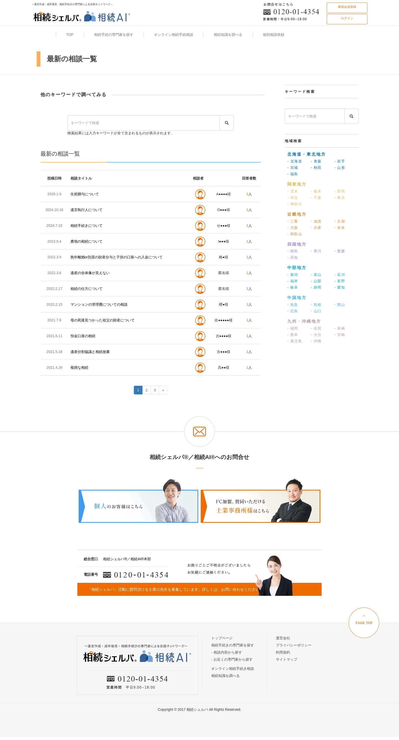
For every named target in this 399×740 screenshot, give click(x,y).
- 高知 (292, 257)
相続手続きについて (86, 226)
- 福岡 (292, 328)
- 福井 (292, 281)
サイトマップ (286, 659)
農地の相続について (86, 241)
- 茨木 (292, 191)
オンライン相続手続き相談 (232, 669)
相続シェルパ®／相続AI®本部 (127, 559)
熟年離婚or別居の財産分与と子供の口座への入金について (116, 257)
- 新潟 (292, 275)
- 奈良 (339, 228)
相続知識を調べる (225, 676)
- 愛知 (339, 287)
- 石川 (339, 275)
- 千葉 (316, 198)
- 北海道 (294, 161)
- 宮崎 (339, 335)
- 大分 (316, 335)
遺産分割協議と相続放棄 (90, 352)
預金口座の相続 (82, 336)
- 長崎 (339, 328)
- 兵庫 (316, 228)
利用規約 (283, 652)
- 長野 (339, 281)
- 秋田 (316, 168)
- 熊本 (292, 335)
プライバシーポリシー (293, 645)
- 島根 (316, 305)
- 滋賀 (316, 221)
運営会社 (283, 638)
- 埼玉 (292, 198)
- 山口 (316, 311)
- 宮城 (292, 168)
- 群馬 (339, 191)
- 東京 (339, 198)
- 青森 (316, 161)
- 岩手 (339, 161)
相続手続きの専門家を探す (232, 645)
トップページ (222, 638)
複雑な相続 (79, 367)
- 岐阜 (292, 287)
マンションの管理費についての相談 (98, 304)
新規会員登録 (347, 7)
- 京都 (339, 221)
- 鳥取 (292, 305)
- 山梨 (316, 281)
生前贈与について (84, 194)
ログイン (347, 18)
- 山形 (339, 168)
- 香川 (316, 251)
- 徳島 (292, 251)
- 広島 (292, 311)
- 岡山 (339, 305)
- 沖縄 (316, 341)
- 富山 (316, 275)
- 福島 (292, 174)
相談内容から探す (226, 652)
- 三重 (292, 221)
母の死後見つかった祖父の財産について (102, 320)
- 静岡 (316, 287)
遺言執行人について (86, 210)
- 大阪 (292, 228)
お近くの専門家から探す (232, 659)
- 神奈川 (294, 204)
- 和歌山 (294, 234)
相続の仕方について (86, 289)
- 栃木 (316, 191)
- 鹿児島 (294, 341)
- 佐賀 (316, 328)
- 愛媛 (339, 251)
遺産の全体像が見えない (90, 273)
